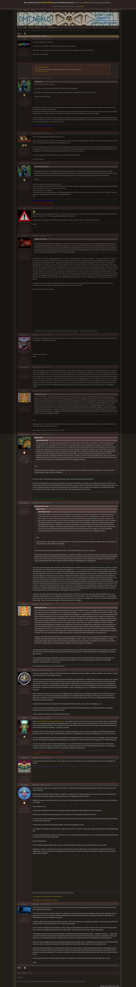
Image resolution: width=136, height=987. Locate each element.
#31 (33, 503)
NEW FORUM (47, 3)
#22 (33, 78)
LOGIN (108, 10)
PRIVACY (26, 10)
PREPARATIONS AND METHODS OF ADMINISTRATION (45, 30)
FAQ (19, 27)
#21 (33, 39)
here (51, 127)
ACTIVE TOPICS (113, 27)
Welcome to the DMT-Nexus (23, 30)
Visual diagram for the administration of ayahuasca (45, 900)
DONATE (33, 10)
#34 (33, 718)
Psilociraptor (24, 367)
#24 (33, 163)
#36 (33, 785)
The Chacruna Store (41, 67)
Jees (24, 904)
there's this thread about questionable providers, (50, 721)
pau (24, 208)
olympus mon (24, 78)
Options (116, 36)
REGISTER (115, 10)
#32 (33, 604)
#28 (33, 367)
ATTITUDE (52, 27)
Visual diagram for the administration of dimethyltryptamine (47, 896)
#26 (33, 235)
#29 (33, 391)
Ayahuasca (62, 30)
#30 (33, 434)
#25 (33, 208)
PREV (19, 33)
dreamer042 (24, 785)
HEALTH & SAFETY (35, 27)
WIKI (25, 27)
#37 (33, 904)
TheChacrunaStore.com (41, 71)
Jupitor (24, 670)
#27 (33, 335)
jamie (24, 133)
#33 (33, 670)
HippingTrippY (24, 335)
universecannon (24, 434)
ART (44, 27)
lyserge (24, 235)
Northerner (24, 758)
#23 (33, 133)
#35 (33, 758)
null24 (24, 718)
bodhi (24, 39)
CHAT (19, 10)
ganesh (24, 391)
